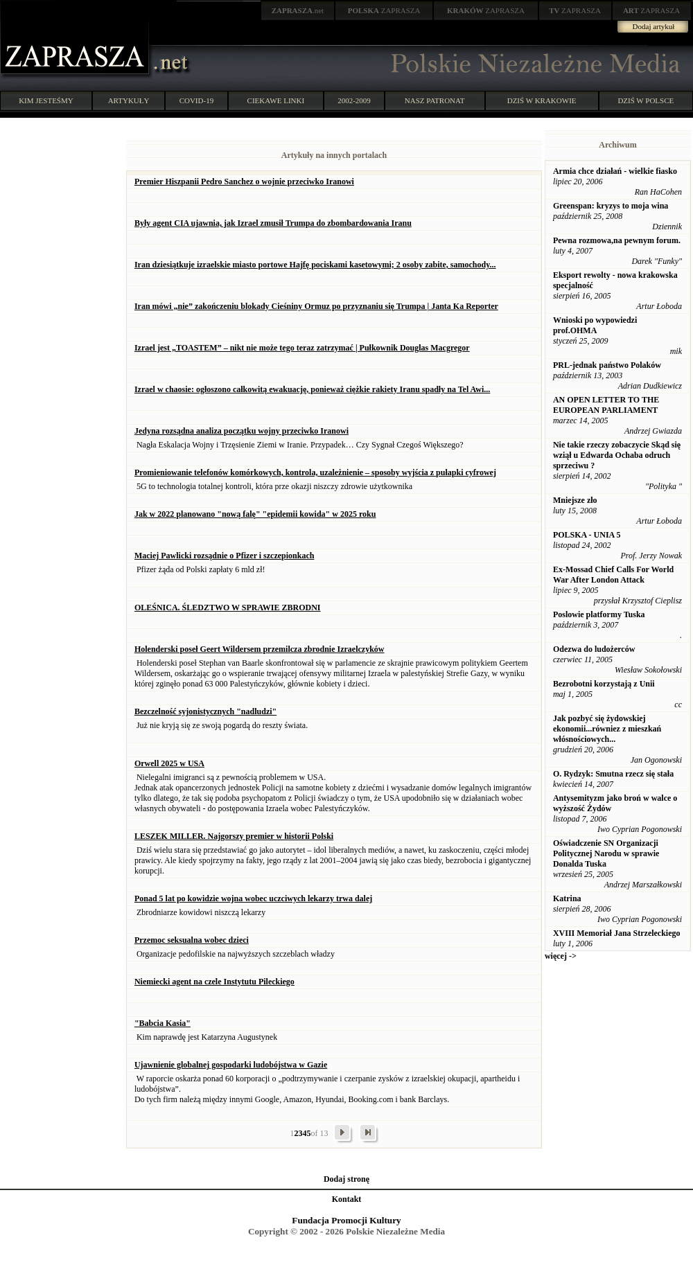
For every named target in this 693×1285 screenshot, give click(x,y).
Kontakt (347, 1199)
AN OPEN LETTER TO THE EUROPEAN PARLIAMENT (606, 405)
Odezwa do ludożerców (594, 649)
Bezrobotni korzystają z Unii (604, 684)
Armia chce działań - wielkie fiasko (615, 171)
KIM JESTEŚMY (46, 100)
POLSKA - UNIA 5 (587, 535)
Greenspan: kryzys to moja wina (610, 206)
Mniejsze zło (575, 500)
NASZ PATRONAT (435, 100)
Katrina (567, 898)
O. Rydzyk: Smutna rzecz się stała (613, 774)
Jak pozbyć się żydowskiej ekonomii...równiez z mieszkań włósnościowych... (607, 729)
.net (298, 10)
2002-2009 (354, 100)
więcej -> (561, 956)
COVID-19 (196, 100)
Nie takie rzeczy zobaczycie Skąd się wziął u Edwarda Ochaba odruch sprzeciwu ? (617, 455)
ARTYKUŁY (129, 100)
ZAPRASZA (384, 10)
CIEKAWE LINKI (276, 100)
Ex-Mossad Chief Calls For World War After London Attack (613, 575)
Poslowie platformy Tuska (599, 614)
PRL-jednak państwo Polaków (607, 365)
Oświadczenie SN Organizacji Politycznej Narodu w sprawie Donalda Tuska (606, 853)
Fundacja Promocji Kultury (346, 1220)
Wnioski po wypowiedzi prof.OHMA (595, 325)
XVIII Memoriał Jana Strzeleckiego (617, 933)
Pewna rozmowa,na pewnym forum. (617, 240)
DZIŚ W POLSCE (645, 100)
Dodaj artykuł (654, 26)
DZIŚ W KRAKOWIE (542, 100)
